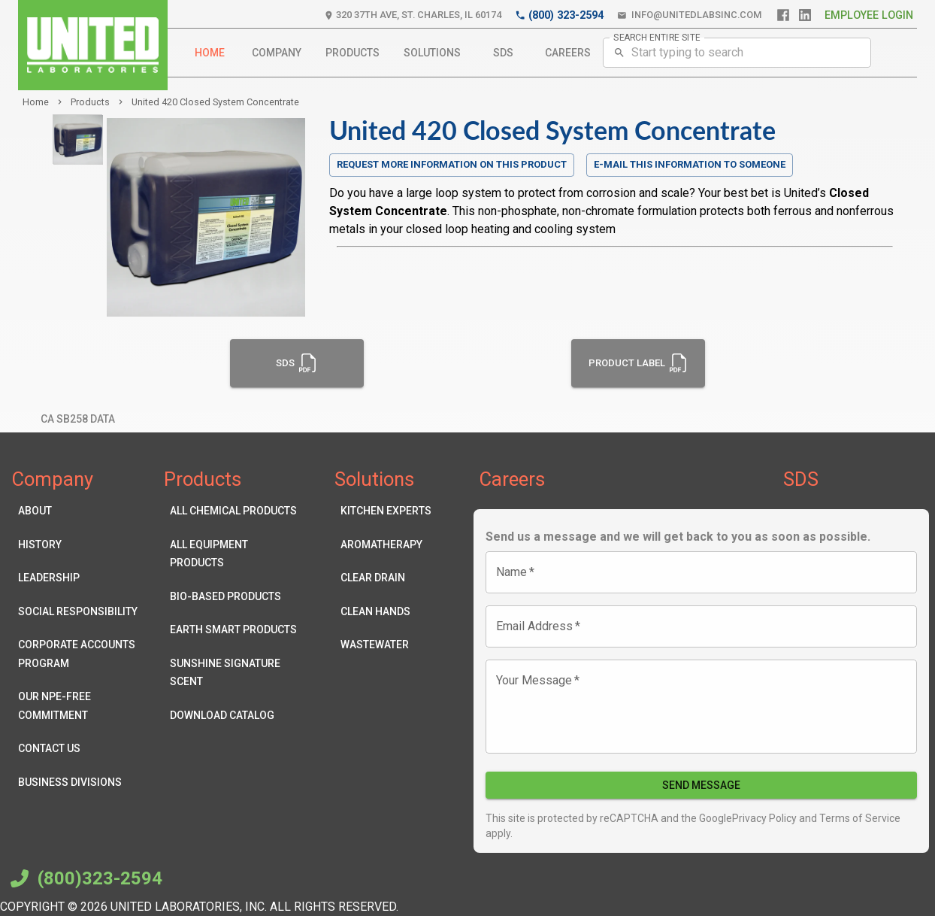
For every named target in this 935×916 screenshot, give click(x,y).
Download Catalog (234, 715)
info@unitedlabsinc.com (689, 15)
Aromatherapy (385, 545)
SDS (503, 53)
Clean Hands (385, 612)
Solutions (432, 53)
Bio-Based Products (234, 597)
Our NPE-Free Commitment (82, 706)
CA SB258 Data (78, 419)
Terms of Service (858, 818)
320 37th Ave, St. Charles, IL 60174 (412, 15)
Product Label (638, 363)
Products (352, 53)
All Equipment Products (234, 554)
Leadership (82, 578)
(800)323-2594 (84, 878)
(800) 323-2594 (559, 15)
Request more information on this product (451, 165)
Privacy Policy (764, 818)
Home (210, 53)
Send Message (701, 785)
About (82, 511)
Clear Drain (385, 578)
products (90, 102)
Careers (568, 53)
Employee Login (869, 15)
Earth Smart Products (234, 630)
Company (276, 53)
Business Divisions (82, 782)
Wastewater (385, 645)
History (82, 545)
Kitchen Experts (385, 511)
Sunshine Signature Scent (234, 673)
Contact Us (82, 749)
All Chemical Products (234, 511)
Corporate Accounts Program (82, 654)
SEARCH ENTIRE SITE (656, 37)
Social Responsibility (82, 612)
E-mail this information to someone (689, 164)
